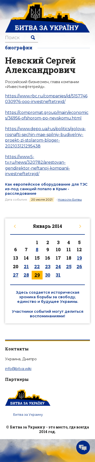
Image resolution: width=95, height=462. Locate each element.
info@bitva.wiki (18, 368)
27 (15, 275)
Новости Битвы (70, 199)
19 (79, 258)
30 (47, 275)
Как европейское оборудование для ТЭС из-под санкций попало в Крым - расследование (46, 189)
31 (58, 275)
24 (58, 266)
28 (26, 275)
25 (68, 266)
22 (37, 266)
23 (47, 266)
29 (37, 275)
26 (79, 266)
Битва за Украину (28, 414)
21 (26, 266)
